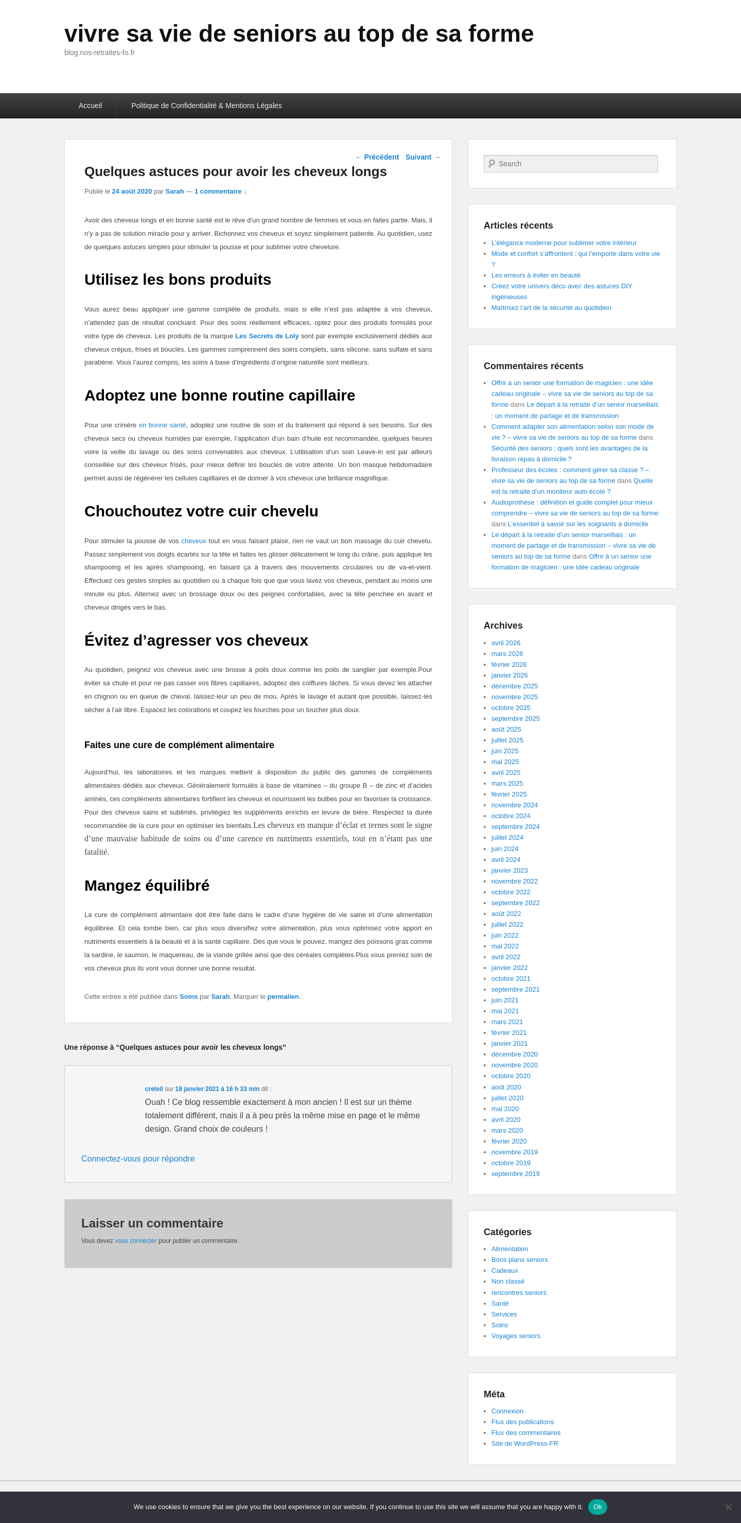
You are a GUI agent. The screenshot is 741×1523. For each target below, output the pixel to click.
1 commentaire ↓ (221, 191)
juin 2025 (505, 751)
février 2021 (509, 1032)
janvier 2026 (509, 675)
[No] (728, 1507)
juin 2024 (505, 849)
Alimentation (509, 1249)
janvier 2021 (509, 1043)
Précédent (377, 157)
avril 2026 (505, 643)
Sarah (175, 191)
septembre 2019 (515, 1174)
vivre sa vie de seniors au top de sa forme (299, 33)
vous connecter (135, 1240)
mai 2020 (505, 1109)
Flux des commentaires (525, 1433)
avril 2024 (505, 859)
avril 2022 (505, 957)
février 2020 (509, 1141)
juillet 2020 (507, 1098)
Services (504, 1314)
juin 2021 (505, 1000)
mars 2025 (507, 783)
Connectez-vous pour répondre (138, 1158)
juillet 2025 (507, 740)
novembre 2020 (514, 1065)
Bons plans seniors (519, 1260)
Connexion (507, 1411)
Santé (500, 1303)
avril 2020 (505, 1119)
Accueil (90, 105)
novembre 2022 (514, 881)
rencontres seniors (518, 1292)
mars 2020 (507, 1130)
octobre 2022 (511, 892)
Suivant (422, 157)
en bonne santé (162, 425)
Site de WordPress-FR (524, 1443)
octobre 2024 (511, 816)
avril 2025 (505, 772)
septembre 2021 (515, 989)
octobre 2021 (511, 978)
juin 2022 (505, 935)
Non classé (507, 1281)
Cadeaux (504, 1270)
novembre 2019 (514, 1152)
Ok (597, 1507)
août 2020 (506, 1087)
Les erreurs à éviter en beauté (535, 275)
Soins (189, 996)
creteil (154, 1089)
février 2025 (509, 794)
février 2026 (509, 664)
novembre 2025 (514, 697)
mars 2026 (507, 653)
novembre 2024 (514, 805)
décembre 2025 (514, 686)
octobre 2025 (511, 708)
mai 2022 (505, 946)
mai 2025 (505, 762)
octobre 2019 (511, 1163)
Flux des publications (522, 1422)
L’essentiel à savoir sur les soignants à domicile (578, 524)
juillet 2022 (507, 924)
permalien (283, 996)
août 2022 (506, 914)
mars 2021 (507, 1022)
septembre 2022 (515, 903)
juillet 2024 (507, 837)
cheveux (193, 541)
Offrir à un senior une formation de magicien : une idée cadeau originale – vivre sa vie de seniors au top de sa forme (572, 393)
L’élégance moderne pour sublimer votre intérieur (564, 243)
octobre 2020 (511, 1076)
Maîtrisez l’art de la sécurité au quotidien (551, 307)
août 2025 (506, 729)
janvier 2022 (509, 968)
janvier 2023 (509, 870)
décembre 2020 (514, 1054)
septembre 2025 (515, 718)
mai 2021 (505, 1011)
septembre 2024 (515, 826)
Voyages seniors (515, 1336)
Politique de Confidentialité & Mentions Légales (206, 105)
